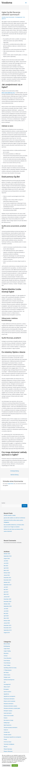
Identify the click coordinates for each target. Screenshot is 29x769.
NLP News (6, 672)
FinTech (5, 655)
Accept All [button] (15, 765)
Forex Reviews (7, 662)
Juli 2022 (6, 560)
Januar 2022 (7, 575)
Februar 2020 (7, 620)
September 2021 (7, 584)
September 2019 (7, 630)
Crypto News (7, 648)
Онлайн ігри (7, 732)
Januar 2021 (7, 596)
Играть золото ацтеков (9, 701)
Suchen (3, 503)
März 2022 (6, 570)
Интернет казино (8, 710)
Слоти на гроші (7, 741)
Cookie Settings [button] (6, 765)
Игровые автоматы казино (10, 706)
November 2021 (7, 580)
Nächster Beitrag (14, 474)
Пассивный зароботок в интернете (12, 737)
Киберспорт (7, 722)
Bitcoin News (7, 643)
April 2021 (6, 592)
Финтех (5, 746)
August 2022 (7, 558)
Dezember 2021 (7, 577)
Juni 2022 (6, 563)
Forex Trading (7, 665)
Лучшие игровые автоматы (10, 727)
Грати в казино (7, 691)
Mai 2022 (6, 565)
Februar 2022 (7, 572)
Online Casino (7, 674)
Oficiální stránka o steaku (10, 515)
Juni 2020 (6, 611)
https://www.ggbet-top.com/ (8, 92)
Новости (6, 729)
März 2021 (6, 594)
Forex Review (7, 660)
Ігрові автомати (8, 713)
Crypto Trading (7, 651)
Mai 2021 (6, 589)
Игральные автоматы (9, 698)
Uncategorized (18, 17)
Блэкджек (6, 689)
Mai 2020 (6, 613)
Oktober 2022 (7, 553)
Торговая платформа (9, 744)
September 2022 (7, 556)
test (4, 682)
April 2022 (6, 568)
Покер (5, 739)
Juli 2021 (6, 587)
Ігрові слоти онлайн (9, 715)
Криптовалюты (7, 725)
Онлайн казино (7, 734)
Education (6, 653)
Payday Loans (7, 677)
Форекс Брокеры (8, 749)
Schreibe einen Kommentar (8, 17)
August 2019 (7, 632)
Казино (5, 717)
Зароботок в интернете (9, 696)
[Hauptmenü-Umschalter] (26, 2)
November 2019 (7, 627)
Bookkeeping (7, 646)
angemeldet (10, 483)
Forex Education (7, 658)
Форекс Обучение (8, 751)
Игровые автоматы (8, 703)
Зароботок (6, 694)
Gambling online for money (10, 667)
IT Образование (7, 670)
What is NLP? (7, 686)
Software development (9, 679)
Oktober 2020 (7, 603)
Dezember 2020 (7, 599)
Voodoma (7, 2)
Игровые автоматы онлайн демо (12, 708)
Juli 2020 (6, 608)
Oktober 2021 (7, 582)
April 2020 (6, 615)
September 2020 (7, 606)
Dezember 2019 (7, 625)
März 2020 (6, 618)
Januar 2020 (7, 623)
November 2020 (7, 601)
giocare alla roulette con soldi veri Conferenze (14, 517)
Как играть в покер (8, 720)
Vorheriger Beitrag (14, 470)
